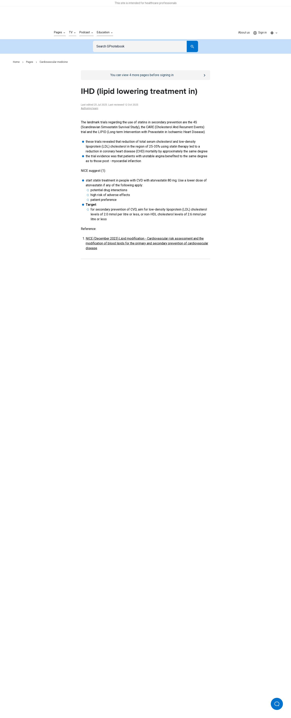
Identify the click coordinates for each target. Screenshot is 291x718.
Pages (29, 62)
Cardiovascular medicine (54, 62)
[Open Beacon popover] (277, 704)
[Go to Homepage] (27, 33)
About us (244, 32)
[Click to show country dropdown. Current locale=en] (274, 32)
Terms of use (123, 701)
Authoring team (89, 108)
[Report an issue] (145, 485)
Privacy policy (101, 701)
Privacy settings (188, 701)
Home (16, 62)
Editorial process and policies (155, 701)
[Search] (192, 46)
